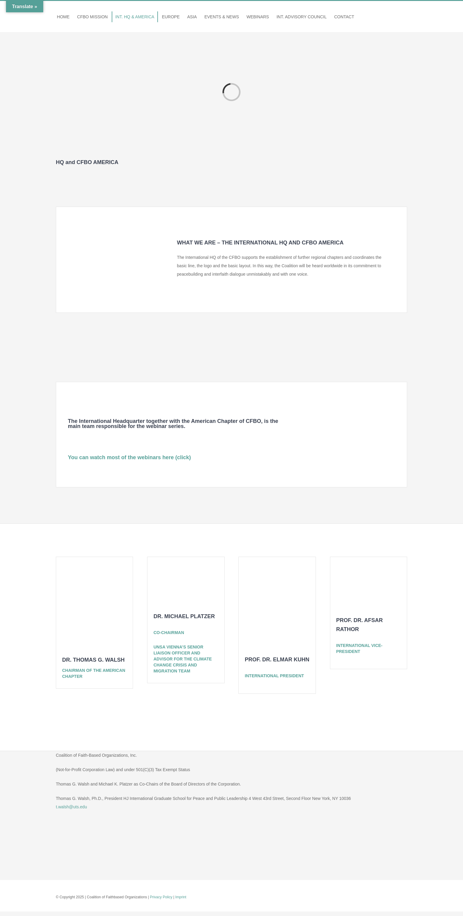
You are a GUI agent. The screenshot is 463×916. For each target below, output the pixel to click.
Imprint (180, 897)
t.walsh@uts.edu (71, 806)
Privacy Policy (161, 897)
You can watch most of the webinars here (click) (129, 457)
